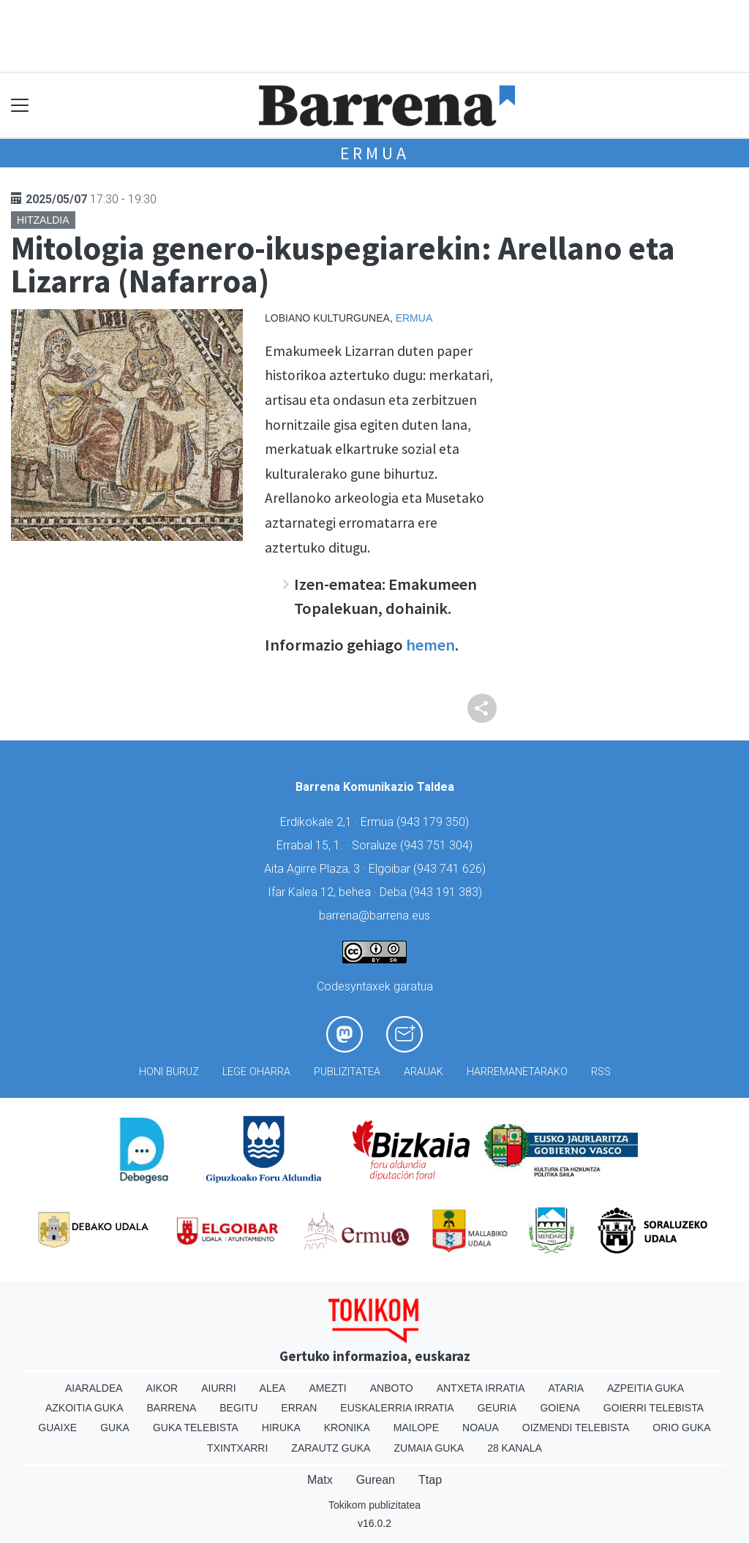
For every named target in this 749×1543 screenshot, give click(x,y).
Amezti (327, 1388)
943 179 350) (434, 822)
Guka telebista (195, 1427)
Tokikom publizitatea (374, 1505)
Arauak (423, 1072)
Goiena (559, 1408)
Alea (273, 1388)
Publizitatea (347, 1072)
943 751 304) (438, 845)
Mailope (416, 1427)
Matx (320, 1480)
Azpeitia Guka (645, 1388)
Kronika (347, 1427)
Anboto (391, 1388)
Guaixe (57, 1427)
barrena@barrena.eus (374, 915)
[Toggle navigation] (20, 105)
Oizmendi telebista (576, 1427)
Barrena (172, 1408)
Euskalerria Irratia (396, 1408)
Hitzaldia (43, 220)
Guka (114, 1427)
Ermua (375, 153)
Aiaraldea (94, 1388)
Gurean (375, 1480)
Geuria (497, 1408)
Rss (601, 1072)
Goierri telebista (653, 1408)
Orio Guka (681, 1427)
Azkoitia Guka (84, 1408)
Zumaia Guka (429, 1448)
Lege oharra (256, 1072)
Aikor (162, 1388)
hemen (430, 644)
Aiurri (218, 1388)
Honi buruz (169, 1072)
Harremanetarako (517, 1072)
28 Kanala (514, 1448)
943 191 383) (447, 892)
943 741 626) (451, 869)
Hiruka (281, 1427)
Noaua (480, 1427)
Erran (299, 1408)
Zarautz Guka (330, 1448)
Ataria (566, 1388)
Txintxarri (237, 1448)
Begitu (238, 1408)
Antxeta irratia (481, 1388)
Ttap (430, 1480)
